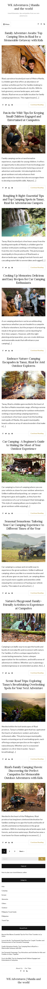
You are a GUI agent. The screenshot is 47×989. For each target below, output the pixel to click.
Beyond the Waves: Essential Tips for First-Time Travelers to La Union (22, 935)
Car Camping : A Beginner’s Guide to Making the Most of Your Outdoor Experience (23, 445)
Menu (6, 24)
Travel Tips (5, 920)
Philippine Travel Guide (9, 912)
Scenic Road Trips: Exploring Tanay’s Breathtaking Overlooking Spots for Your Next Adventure (23, 684)
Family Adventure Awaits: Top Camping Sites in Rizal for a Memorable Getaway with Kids (23, 36)
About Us (19, 968)
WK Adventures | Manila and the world (23, 6)
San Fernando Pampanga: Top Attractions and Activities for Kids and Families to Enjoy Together (23, 953)
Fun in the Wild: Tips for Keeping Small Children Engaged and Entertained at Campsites (23, 116)
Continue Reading (37, 105)
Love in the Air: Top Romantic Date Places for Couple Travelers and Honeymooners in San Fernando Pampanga (23, 941)
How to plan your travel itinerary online (14, 872)
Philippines (5, 916)
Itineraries (5, 899)
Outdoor (4, 908)
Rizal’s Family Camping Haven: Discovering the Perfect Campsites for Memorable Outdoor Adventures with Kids (23, 772)
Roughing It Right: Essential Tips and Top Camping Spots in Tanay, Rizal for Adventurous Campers (23, 199)
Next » (21, 851)
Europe (4, 895)
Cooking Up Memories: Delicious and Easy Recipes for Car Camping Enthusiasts (23, 279)
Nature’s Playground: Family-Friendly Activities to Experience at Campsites (23, 604)
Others (4, 903)
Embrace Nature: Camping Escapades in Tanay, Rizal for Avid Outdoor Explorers (23, 362)
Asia (3, 886)
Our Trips (28, 968)
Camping (4, 891)
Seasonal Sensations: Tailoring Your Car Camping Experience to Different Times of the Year (23, 525)
